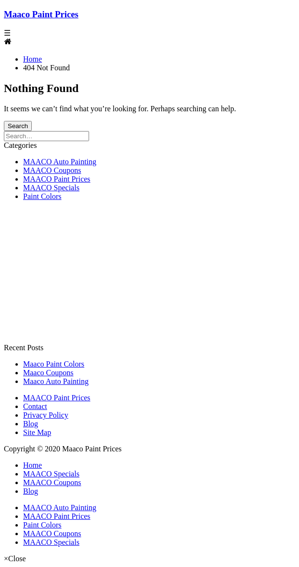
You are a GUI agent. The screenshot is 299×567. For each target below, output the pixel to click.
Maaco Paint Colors (53, 364)
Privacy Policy (45, 415)
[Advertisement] (149, 276)
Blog (30, 424)
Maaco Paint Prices (41, 14)
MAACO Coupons (52, 170)
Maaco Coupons (48, 373)
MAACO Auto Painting (59, 162)
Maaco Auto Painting (56, 381)
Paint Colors (42, 196)
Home (32, 465)
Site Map (37, 432)
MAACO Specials (51, 188)
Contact (35, 406)
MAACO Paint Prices (57, 179)
